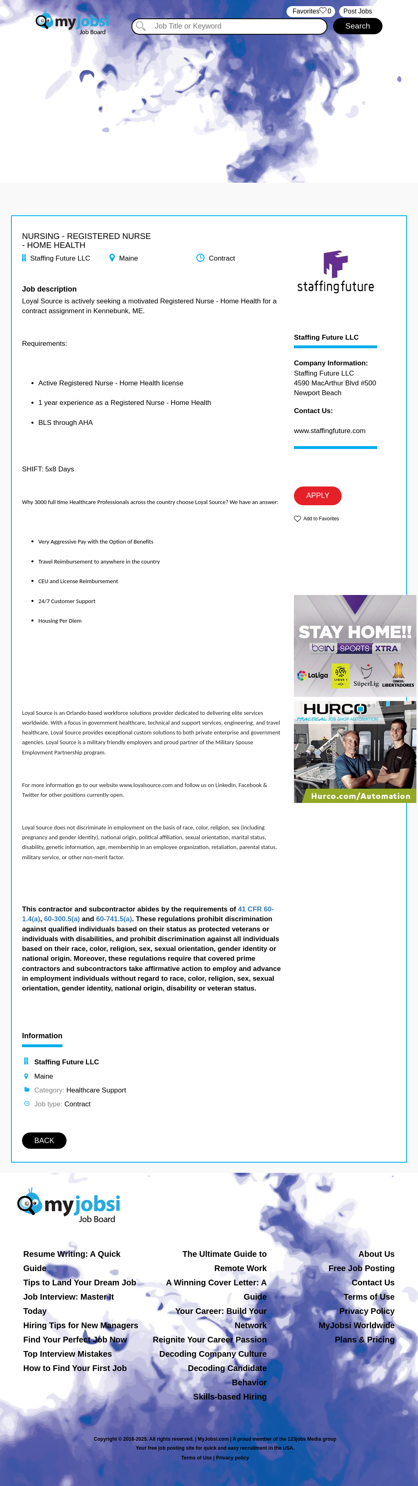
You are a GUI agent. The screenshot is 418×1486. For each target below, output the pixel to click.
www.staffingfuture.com (329, 431)
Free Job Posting (362, 1268)
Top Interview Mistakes (67, 1353)
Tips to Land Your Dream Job (79, 1282)
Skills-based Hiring (230, 1396)
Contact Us (373, 1282)
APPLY (317, 495)
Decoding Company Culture (213, 1353)
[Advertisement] (209, 105)
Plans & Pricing (365, 1339)
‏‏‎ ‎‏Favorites (311, 11)
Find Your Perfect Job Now (75, 1339)
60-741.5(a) (114, 919)
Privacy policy (232, 1458)
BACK (44, 1141)
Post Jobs (357, 11)
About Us (376, 1253)
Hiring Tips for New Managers (80, 1325)
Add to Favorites (321, 519)
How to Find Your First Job (75, 1368)
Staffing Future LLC (326, 337)
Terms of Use (369, 1296)
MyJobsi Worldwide (357, 1325)
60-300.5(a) (62, 919)
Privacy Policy (367, 1311)
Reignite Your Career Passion (210, 1339)
